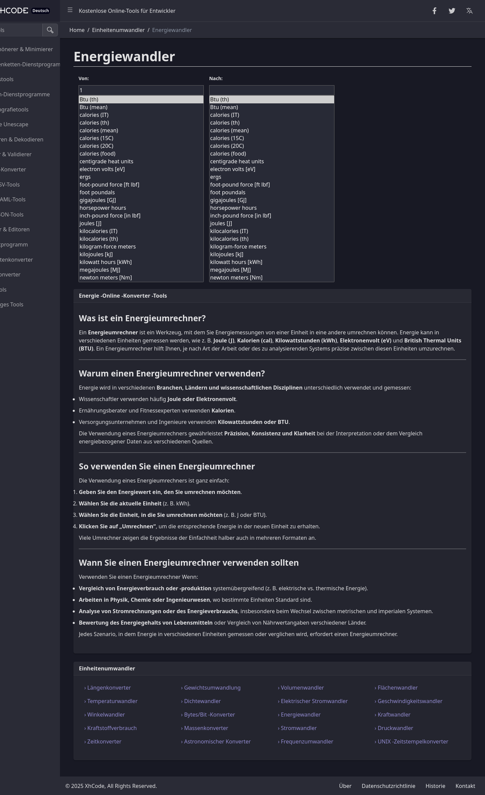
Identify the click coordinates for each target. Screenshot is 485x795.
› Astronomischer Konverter (239, 749)
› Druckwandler (402, 736)
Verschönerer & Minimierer (42, 49)
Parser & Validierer (31, 154)
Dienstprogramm (30, 244)
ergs (167, 177)
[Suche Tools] (38, 30)
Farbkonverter (26, 274)
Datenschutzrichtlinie (388, 786)
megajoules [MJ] (167, 270)
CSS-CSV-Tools (26, 184)
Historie (435, 786)
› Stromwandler (313, 736)
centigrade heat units (167, 161)
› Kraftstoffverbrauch (142, 736)
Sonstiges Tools (27, 304)
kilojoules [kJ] (167, 254)
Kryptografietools (30, 109)
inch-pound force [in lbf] (167, 216)
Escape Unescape (30, 124)
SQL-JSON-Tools (27, 214)
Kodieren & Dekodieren (37, 139)
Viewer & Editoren (30, 229)
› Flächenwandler (404, 695)
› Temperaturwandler (142, 709)
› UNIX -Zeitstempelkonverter (419, 749)
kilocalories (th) (167, 239)
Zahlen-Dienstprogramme (41, 94)
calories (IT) (167, 115)
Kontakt (465, 786)
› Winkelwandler (136, 722)
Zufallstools (22, 79)
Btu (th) (167, 99)
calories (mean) (167, 130)
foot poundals (167, 192)
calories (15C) (167, 138)
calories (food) (167, 154)
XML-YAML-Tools (28, 199)
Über (345, 786)
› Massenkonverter (228, 736)
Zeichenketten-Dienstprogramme (46, 64)
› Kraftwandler (401, 722)
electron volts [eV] (167, 169)
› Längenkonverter (139, 695)
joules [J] (167, 223)
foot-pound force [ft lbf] (167, 185)
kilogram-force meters (167, 247)
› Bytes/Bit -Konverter (232, 722)
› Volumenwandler (317, 695)
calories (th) (167, 123)
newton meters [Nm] (167, 277)
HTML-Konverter (29, 169)
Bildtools (19, 289)
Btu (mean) (167, 107)
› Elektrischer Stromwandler (329, 709)
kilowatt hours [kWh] (167, 262)
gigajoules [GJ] (167, 200)
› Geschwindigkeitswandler (417, 709)
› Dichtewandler (225, 709)
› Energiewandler (315, 722)
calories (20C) (167, 146)
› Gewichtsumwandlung (234, 695)
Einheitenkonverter (32, 259)
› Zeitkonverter (134, 749)
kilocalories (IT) (167, 231)
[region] (46, 408)
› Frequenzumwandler (321, 749)
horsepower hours (167, 208)
